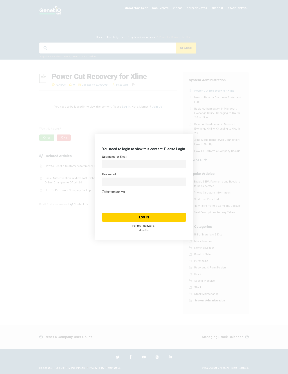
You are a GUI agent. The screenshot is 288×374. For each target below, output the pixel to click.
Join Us (144, 230)
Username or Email (114, 157)
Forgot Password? (144, 225)
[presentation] (130, 209)
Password (109, 174)
